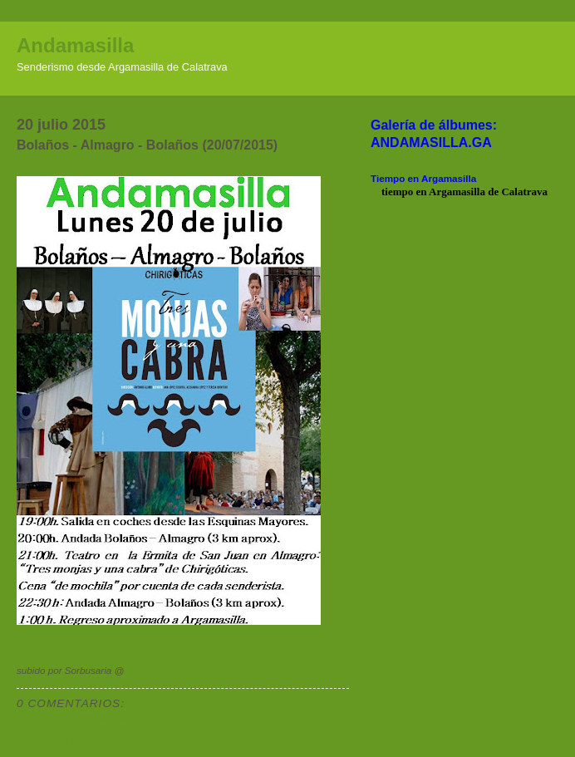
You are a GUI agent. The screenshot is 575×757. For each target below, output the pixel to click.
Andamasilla (75, 45)
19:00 (139, 670)
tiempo (397, 191)
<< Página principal (61, 740)
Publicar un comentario (76, 716)
